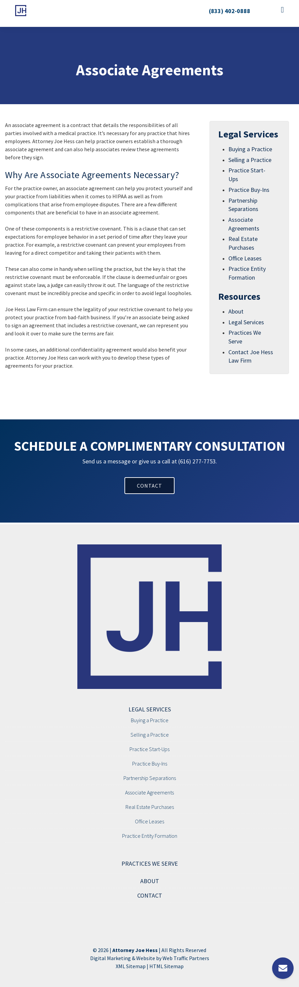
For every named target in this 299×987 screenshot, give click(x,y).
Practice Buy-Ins (248, 190)
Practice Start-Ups (149, 749)
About (236, 311)
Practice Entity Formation (149, 835)
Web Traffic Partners (185, 958)
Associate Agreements (149, 792)
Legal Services (246, 322)
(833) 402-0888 (229, 11)
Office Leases (245, 258)
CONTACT (149, 485)
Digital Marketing (110, 958)
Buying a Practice (250, 149)
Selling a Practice (249, 160)
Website (145, 958)
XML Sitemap (131, 966)
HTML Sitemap (166, 966)
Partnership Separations (149, 778)
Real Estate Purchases (149, 807)
